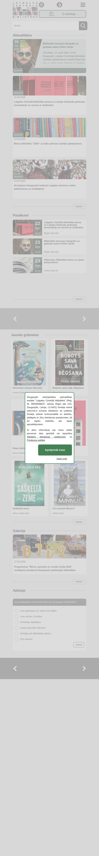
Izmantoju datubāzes (30, 622)
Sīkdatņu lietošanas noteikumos (46, 437)
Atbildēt (78, 644)
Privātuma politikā (36, 440)
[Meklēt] (49, 25)
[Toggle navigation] (83, 5)
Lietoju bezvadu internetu (33, 628)
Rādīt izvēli (62, 459)
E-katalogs (62, 14)
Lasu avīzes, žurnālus (31, 616)
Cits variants (26, 639)
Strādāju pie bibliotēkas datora (35, 633)
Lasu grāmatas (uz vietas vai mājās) (38, 611)
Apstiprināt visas (55, 450)
